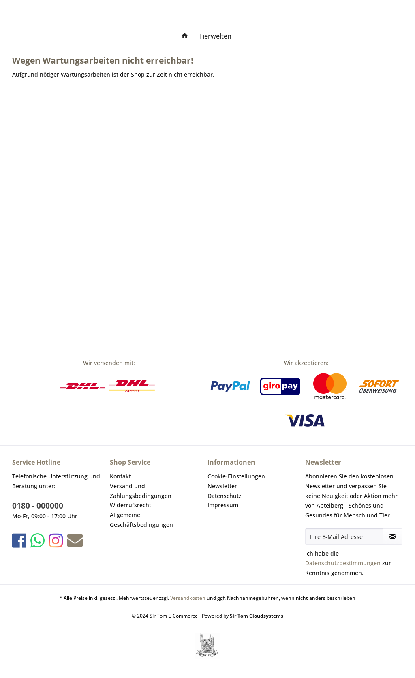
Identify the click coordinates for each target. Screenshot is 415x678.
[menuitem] (185, 36)
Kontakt (120, 476)
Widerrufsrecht (130, 505)
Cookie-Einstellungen (236, 476)
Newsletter (222, 486)
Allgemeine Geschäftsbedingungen (141, 519)
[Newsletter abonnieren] (392, 536)
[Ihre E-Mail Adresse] (344, 536)
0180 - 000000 (37, 505)
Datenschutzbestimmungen (343, 563)
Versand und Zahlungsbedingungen (140, 491)
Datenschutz (225, 496)
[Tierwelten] (215, 36)
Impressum (223, 505)
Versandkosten (187, 597)
